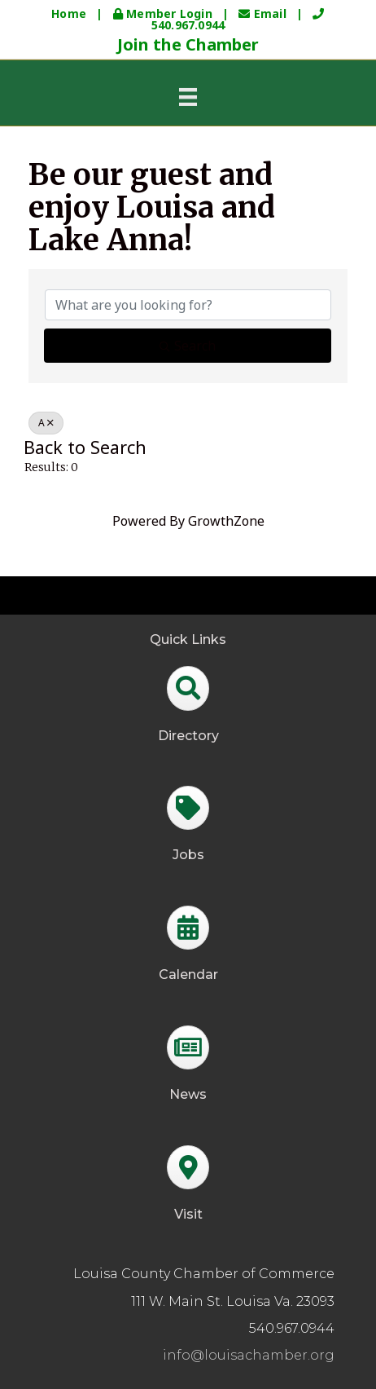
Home (68, 13)
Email (264, 13)
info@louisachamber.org (248, 1355)
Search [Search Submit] (188, 346)
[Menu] (188, 96)
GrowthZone (226, 521)
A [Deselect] (46, 423)
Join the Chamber (188, 44)
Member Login (164, 13)
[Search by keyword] (188, 304)
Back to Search (85, 447)
